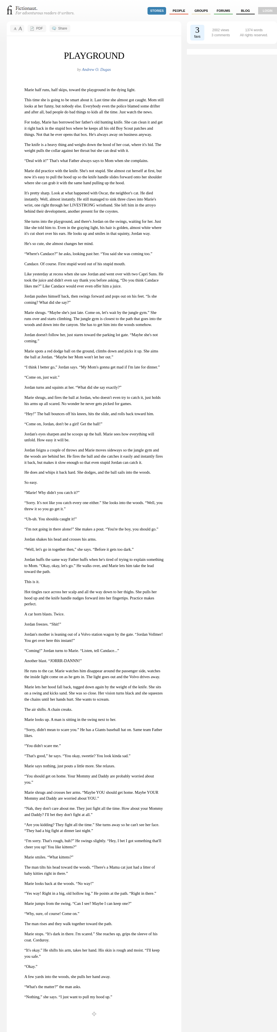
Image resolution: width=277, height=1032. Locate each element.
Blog (245, 10)
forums (223, 10)
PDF (39, 28)
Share (62, 28)
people (179, 10)
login (267, 10)
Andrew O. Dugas (96, 69)
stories (157, 10)
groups (201, 10)
